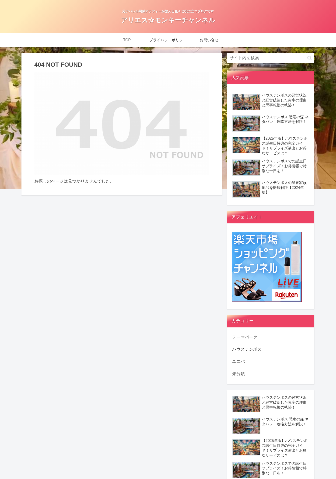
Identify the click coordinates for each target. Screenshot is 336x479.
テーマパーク (244, 337)
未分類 (238, 373)
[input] (270, 58)
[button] (309, 58)
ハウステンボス (247, 349)
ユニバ (238, 361)
